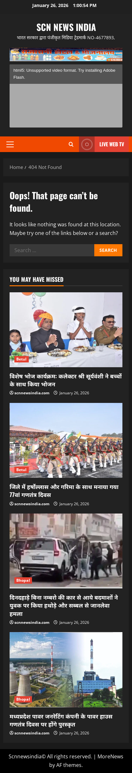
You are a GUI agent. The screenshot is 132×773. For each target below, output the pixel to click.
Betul (21, 359)
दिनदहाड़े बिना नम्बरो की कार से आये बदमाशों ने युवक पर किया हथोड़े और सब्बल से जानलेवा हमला (64, 605)
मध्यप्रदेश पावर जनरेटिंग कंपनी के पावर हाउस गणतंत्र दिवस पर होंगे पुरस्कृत (61, 720)
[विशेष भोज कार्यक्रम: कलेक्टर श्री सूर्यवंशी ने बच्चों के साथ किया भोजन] (66, 329)
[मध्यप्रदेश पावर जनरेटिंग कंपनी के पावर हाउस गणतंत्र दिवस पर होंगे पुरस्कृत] (66, 669)
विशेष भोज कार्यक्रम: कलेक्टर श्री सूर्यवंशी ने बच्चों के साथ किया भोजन (66, 380)
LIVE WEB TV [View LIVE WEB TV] (101, 144)
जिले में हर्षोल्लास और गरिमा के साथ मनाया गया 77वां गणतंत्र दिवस (64, 490)
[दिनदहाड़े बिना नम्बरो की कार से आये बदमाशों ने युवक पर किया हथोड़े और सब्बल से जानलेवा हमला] (66, 551)
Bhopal (23, 580)
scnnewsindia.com (32, 393)
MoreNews (110, 756)
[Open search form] (71, 144)
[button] (10, 144)
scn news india (66, 26)
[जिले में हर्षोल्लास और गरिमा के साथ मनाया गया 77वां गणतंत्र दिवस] (66, 440)
